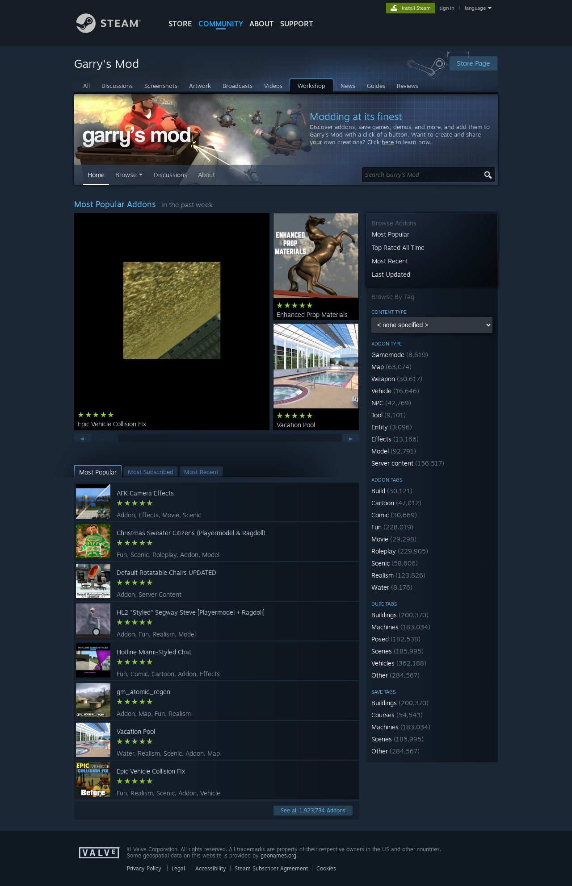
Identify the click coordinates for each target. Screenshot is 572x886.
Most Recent (390, 261)
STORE (180, 23)
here (388, 142)
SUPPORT (296, 23)
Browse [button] (126, 175)
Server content (407, 463)
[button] (432, 355)
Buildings (400, 615)
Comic (394, 515)
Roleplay (399, 551)
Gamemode (399, 354)
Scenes (397, 651)
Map (391, 366)
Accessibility (210, 868)
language (475, 8)
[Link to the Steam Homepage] (115, 30)
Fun (392, 527)
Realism (398, 575)
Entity (391, 427)
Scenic (394, 563)
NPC (391, 403)
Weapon (396, 379)
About (261, 23)
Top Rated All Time (398, 247)
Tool (388, 415)
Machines (400, 627)
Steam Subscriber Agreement (271, 868)
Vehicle (395, 391)
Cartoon (396, 503)
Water (391, 587)
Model (393, 451)
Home (96, 175)
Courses (397, 715)
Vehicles (398, 663)
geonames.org (278, 855)
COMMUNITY (220, 23)
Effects (395, 439)
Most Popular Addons (115, 204)
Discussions (170, 175)
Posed (396, 639)
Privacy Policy (144, 868)
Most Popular (390, 234)
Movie (393, 539)
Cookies (326, 868)
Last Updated (391, 274)
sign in (446, 8)
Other (395, 675)
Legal (178, 868)
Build (391, 491)
